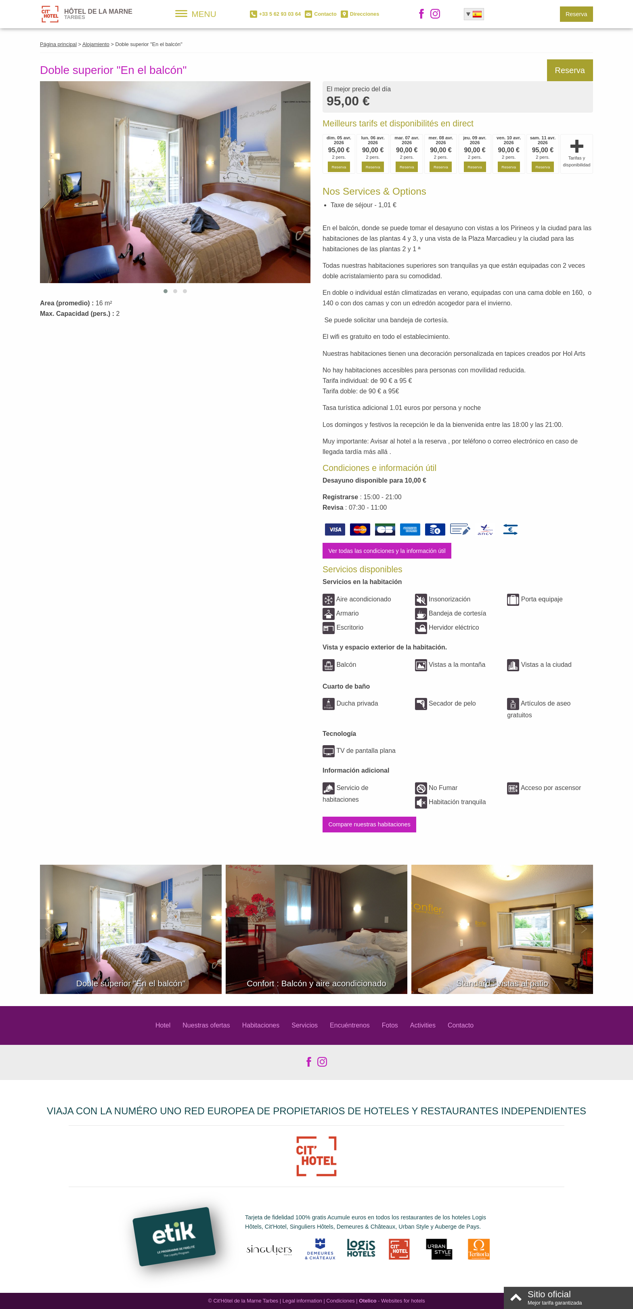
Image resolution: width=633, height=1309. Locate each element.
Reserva (576, 14)
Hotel (162, 1025)
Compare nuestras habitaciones (369, 824)
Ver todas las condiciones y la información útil (386, 551)
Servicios (304, 1025)
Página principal (58, 44)
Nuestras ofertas (206, 1025)
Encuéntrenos (350, 1025)
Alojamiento (95, 44)
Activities (423, 1025)
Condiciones (340, 1301)
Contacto (461, 1025)
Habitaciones (261, 1025)
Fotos (390, 1025)
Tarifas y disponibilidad (577, 153)
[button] (165, 291)
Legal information (302, 1301)
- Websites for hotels (392, 1301)
